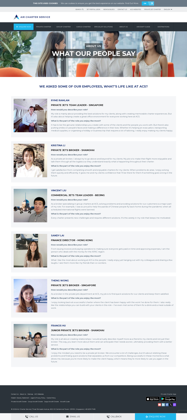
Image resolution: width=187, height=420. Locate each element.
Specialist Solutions (103, 27)
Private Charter (43, 27)
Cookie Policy (51, 398)
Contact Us (122, 9)
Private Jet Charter (152, 9)
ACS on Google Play (168, 399)
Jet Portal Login (93, 9)
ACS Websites (135, 9)
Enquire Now (25, 27)
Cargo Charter (83, 27)
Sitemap (30, 394)
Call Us (31, 416)
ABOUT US (93, 46)
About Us (23, 394)
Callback (114, 416)
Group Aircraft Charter (35, 401)
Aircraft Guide (143, 27)
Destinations (163, 27)
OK (145, 3)
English (167, 9)
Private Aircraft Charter (19, 401)
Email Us (73, 416)
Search (78, 9)
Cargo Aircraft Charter (51, 401)
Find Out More (131, 3)
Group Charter (63, 27)
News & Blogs (108, 9)
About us (123, 27)
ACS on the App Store (153, 399)
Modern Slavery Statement (20, 398)
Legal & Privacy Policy (38, 398)
